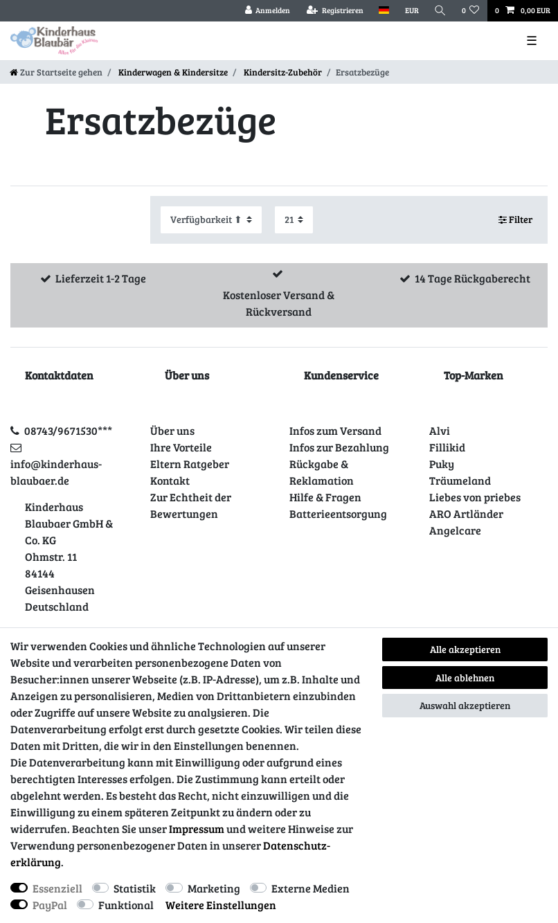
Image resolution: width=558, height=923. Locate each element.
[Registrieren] (335, 10)
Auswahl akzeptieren (465, 705)
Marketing (214, 888)
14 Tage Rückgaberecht (472, 278)
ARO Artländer (466, 513)
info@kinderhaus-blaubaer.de (56, 471)
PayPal (50, 904)
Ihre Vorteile (181, 447)
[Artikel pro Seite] (294, 219)
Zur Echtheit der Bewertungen (190, 505)
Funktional (126, 904)
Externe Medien (310, 888)
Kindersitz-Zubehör (282, 72)
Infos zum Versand (335, 430)
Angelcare (455, 530)
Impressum (196, 828)
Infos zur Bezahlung (339, 447)
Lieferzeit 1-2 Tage (100, 278)
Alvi (439, 430)
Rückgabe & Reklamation (321, 471)
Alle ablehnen (464, 677)
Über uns (172, 430)
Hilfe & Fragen (325, 497)
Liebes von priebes (475, 497)
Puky (441, 463)
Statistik (135, 888)
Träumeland (460, 480)
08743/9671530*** (68, 430)
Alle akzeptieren (465, 649)
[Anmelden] (267, 10)
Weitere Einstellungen (220, 904)
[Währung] (411, 10)
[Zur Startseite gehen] (56, 72)
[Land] (384, 10)
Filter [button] (515, 219)
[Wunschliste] (470, 10)
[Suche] (440, 10)
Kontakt (170, 480)
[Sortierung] (211, 219)
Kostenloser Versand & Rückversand (278, 303)
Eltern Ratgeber (189, 463)
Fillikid (447, 447)
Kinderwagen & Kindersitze (172, 72)
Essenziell (57, 888)
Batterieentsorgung (338, 513)
